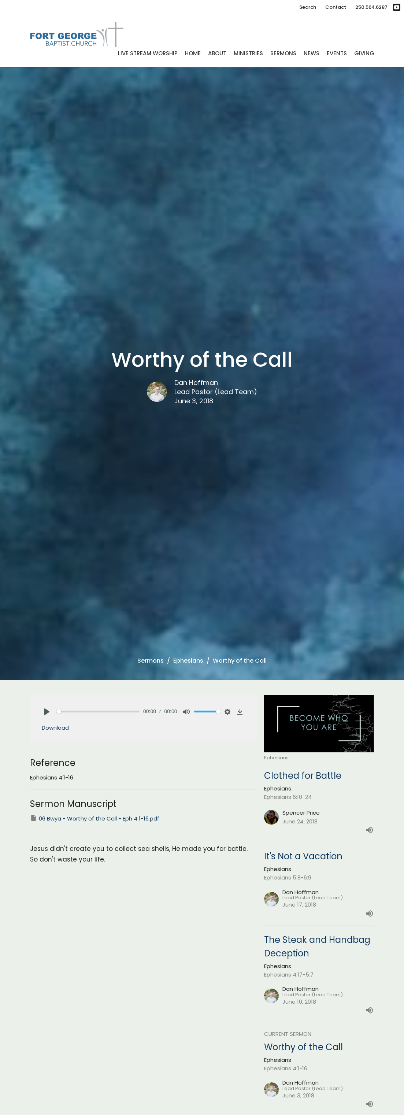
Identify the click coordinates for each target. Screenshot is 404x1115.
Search (307, 7)
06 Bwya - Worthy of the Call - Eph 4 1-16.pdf (94, 818)
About (217, 53)
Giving (364, 53)
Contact (335, 7)
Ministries (248, 53)
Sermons (283, 53)
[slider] (98, 711)
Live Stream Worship (148, 53)
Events (337, 53)
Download (55, 727)
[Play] (47, 712)
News (311, 53)
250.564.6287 (371, 7)
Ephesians (188, 660)
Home (193, 53)
